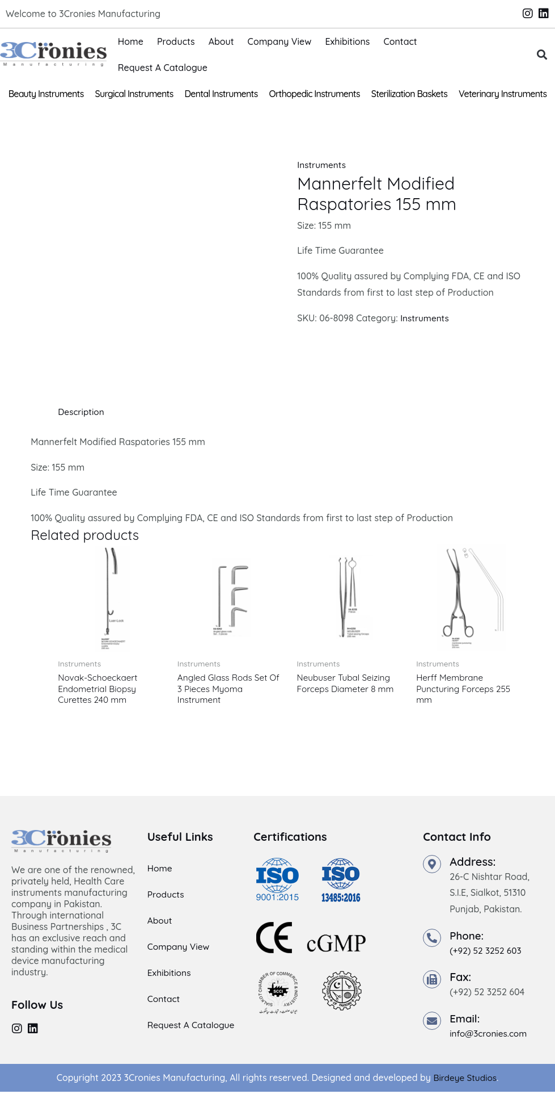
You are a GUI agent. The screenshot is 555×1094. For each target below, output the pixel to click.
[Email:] (432, 1022)
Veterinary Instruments (502, 93)
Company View (280, 41)
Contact (400, 41)
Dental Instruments (221, 93)
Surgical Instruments (134, 93)
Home (130, 41)
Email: (466, 1020)
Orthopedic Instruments (314, 93)
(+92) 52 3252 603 (487, 952)
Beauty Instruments (46, 93)
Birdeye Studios (465, 1079)
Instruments (322, 164)
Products (176, 41)
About (221, 41)
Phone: (468, 937)
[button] (541, 54)
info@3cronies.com (490, 1035)
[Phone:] (432, 939)
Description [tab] (82, 411)
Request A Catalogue (162, 67)
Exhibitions (347, 41)
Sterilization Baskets (409, 93)
